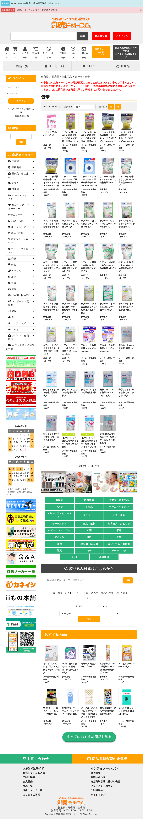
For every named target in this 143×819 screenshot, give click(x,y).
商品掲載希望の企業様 (107, 759)
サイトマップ (98, 795)
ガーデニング (118, 551)
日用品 (89, 507)
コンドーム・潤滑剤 (119, 544)
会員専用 (104, 557)
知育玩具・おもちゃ (119, 524)
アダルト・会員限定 (18, 338)
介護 (89, 530)
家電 (118, 530)
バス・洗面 (119, 515)
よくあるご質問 (31, 795)
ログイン (122, 36)
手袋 (118, 537)
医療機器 (89, 500)
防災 (59, 551)
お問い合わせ (36, 759)
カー (89, 551)
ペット (74, 557)
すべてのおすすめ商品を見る (89, 737)
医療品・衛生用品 (62, 76)
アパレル (59, 537)
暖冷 (89, 537)
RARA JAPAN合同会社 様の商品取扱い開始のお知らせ (37, 3)
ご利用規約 (97, 790)
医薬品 (59, 500)
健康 (59, 544)
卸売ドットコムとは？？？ (101, 52)
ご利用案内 (29, 777)
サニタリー (89, 515)
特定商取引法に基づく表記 (105, 782)
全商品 (44, 76)
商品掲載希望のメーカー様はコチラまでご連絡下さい (126, 52)
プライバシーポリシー (103, 786)
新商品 (123, 66)
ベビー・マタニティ (59, 530)
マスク (59, 507)
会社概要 (95, 773)
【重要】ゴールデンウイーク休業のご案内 (36, 10)
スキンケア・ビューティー (59, 516)
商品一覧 (20, 66)
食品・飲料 (89, 524)
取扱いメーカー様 (33, 790)
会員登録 (101, 36)
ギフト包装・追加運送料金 (20, 347)
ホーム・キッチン (119, 507)
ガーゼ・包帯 (82, 76)
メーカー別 (54, 66)
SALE (89, 66)
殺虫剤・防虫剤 (89, 544)
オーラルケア (59, 524)
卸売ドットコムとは (34, 773)
